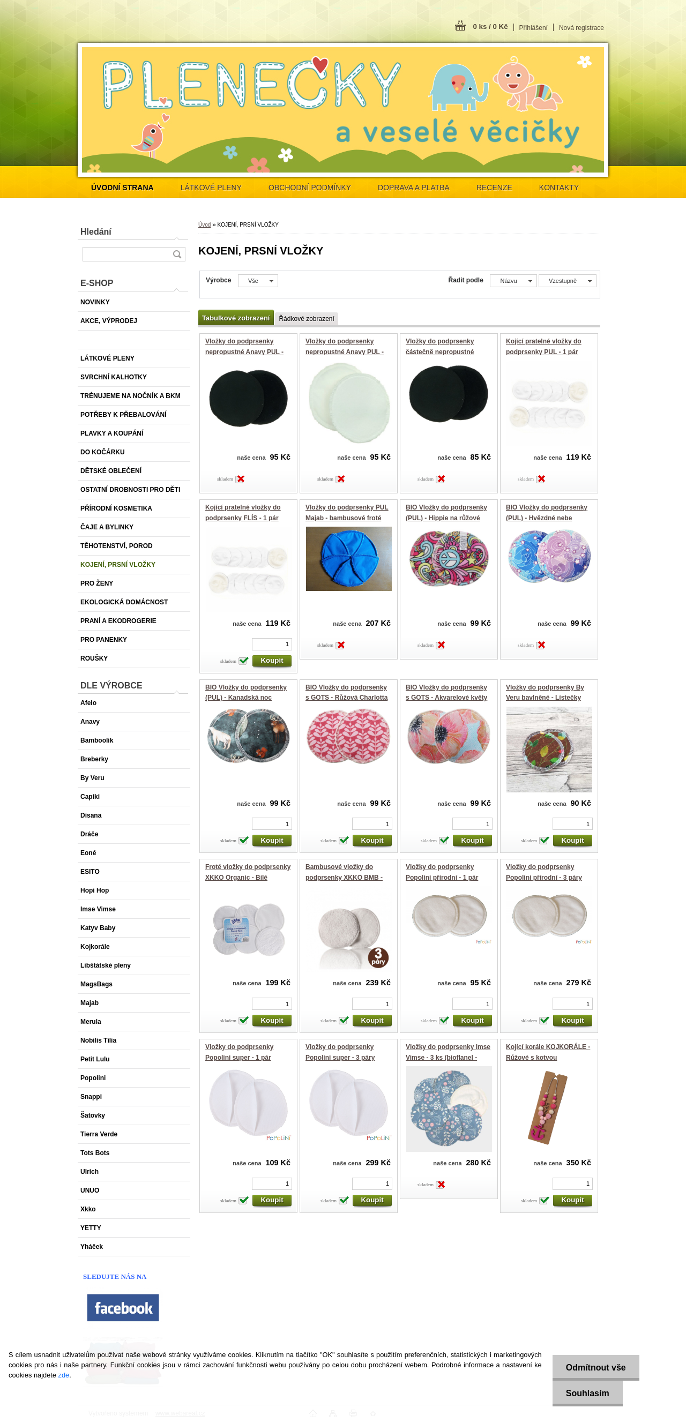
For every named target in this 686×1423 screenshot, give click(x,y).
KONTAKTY (559, 187)
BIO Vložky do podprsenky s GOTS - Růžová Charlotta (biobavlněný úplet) (346, 698)
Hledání (95, 231)
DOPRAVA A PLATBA (414, 187)
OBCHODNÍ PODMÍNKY (310, 187)
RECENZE (494, 187)
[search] (177, 254)
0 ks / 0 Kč (490, 27)
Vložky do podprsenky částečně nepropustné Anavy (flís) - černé (440, 352)
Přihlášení (533, 28)
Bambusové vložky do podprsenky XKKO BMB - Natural (344, 877)
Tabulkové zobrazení (236, 318)
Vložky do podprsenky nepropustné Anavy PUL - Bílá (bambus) (344, 352)
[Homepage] (122, 187)
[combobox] (513, 280)
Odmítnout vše (596, 1367)
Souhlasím (587, 1393)
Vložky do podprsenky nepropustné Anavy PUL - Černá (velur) (244, 352)
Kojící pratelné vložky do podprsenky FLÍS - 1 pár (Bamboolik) (243, 518)
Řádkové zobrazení (306, 319)
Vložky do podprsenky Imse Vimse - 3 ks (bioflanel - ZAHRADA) (448, 1057)
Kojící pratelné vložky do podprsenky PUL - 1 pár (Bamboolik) (543, 352)
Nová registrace (581, 28)
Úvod (204, 225)
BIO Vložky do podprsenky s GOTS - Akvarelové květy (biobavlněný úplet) (446, 698)
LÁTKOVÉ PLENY (211, 187)
